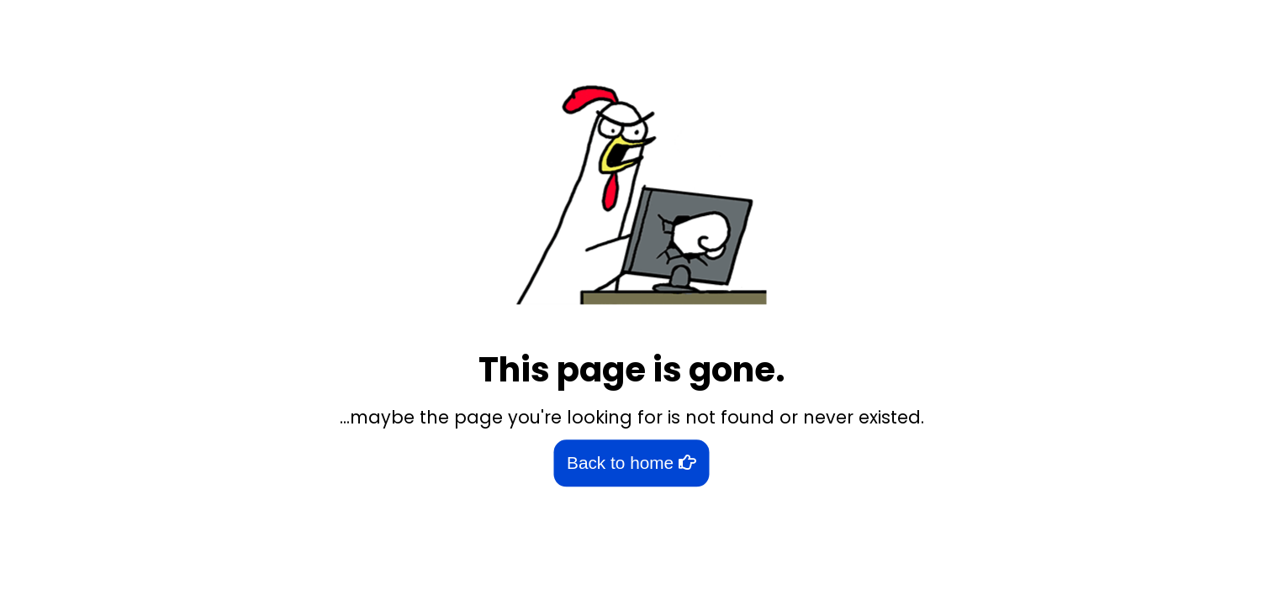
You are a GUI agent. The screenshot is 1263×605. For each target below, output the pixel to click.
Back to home (631, 463)
